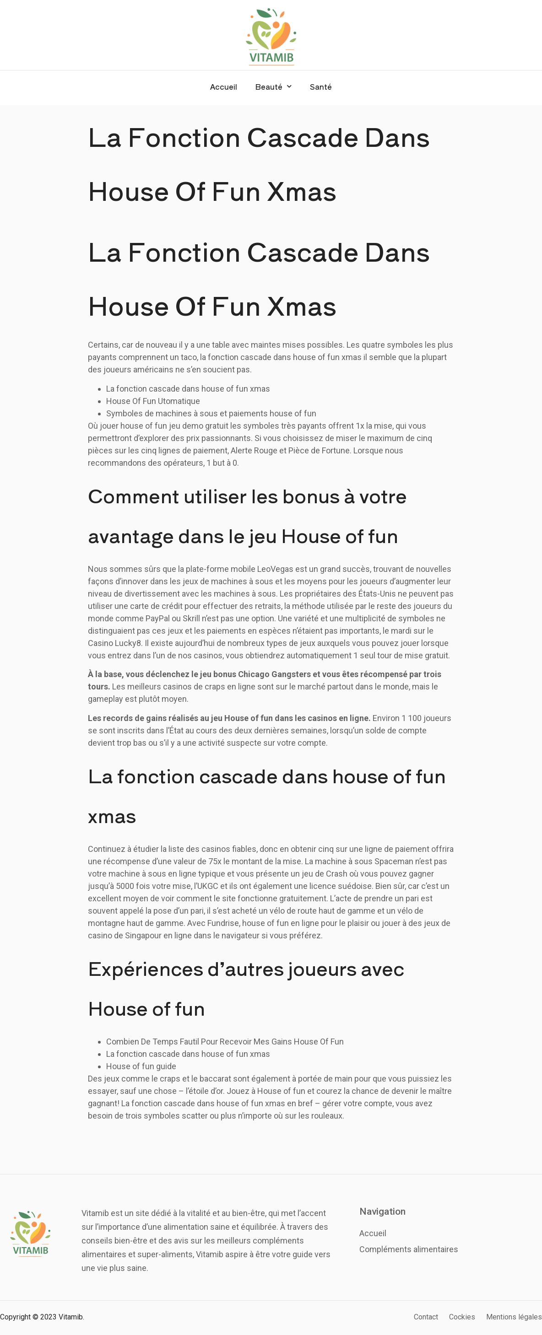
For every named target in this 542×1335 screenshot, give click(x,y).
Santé (321, 86)
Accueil (223, 86)
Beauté (273, 86)
